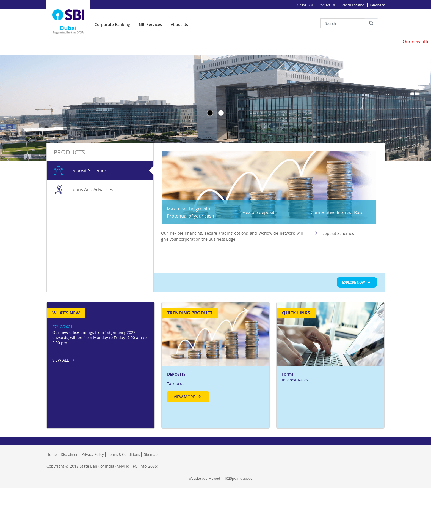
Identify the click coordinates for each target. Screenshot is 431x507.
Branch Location (352, 5)
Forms (288, 400)
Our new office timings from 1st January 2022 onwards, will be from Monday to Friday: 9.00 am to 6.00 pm (99, 364)
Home (51, 481)
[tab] (100, 197)
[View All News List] (63, 386)
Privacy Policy (93, 481)
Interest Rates (295, 406)
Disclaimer (69, 481)
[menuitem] (112, 20)
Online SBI (305, 5)
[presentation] (112, 20)
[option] (216, 380)
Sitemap (151, 481)
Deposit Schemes (338, 260)
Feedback (377, 5)
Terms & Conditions (124, 481)
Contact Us (327, 5)
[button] (371, 19)
